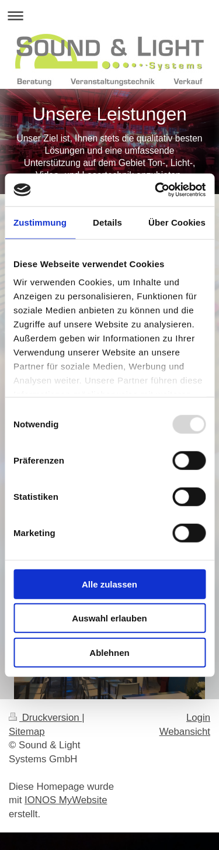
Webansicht (184, 731)
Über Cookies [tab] (177, 222)
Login (198, 717)
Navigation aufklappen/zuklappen (109, 15)
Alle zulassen (109, 584)
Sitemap (27, 731)
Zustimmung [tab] (40, 222)
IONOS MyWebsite (66, 800)
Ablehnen (109, 652)
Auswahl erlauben (109, 618)
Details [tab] (107, 222)
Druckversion (45, 717)
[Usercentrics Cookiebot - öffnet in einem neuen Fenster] (156, 190)
